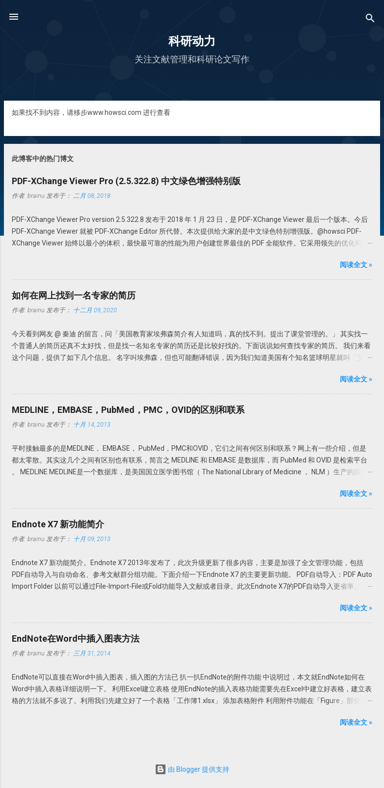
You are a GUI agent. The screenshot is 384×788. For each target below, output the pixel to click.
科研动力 (192, 41)
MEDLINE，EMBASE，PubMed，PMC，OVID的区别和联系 (128, 410)
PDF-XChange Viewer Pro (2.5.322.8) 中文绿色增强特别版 (126, 181)
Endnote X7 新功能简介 (58, 524)
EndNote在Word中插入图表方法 (75, 638)
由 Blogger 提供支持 (192, 769)
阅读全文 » (356, 265)
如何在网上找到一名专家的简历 (74, 295)
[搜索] (370, 20)
